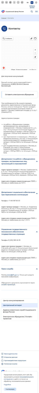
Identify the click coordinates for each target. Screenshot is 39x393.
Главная (3, 18)
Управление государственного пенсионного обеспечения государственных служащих (14, 231)
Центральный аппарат (12, 305)
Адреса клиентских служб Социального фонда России (19, 311)
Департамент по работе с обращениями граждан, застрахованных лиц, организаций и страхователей (18, 161)
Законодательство (10, 354)
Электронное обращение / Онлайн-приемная (17, 318)
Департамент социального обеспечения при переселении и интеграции (18, 193)
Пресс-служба (7, 269)
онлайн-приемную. (8, 284)
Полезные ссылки (10, 364)
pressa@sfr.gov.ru (12, 275)
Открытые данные (10, 357)
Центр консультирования (13, 300)
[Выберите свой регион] (36, 2)
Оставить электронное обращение (19, 94)
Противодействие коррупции (15, 360)
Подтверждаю (10, 389)
